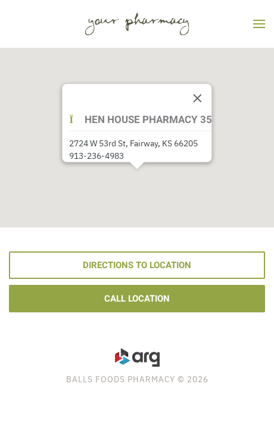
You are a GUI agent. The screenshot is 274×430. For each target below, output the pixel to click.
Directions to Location (137, 265)
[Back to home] (137, 24)
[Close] (197, 98)
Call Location (137, 298)
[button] (259, 24)
